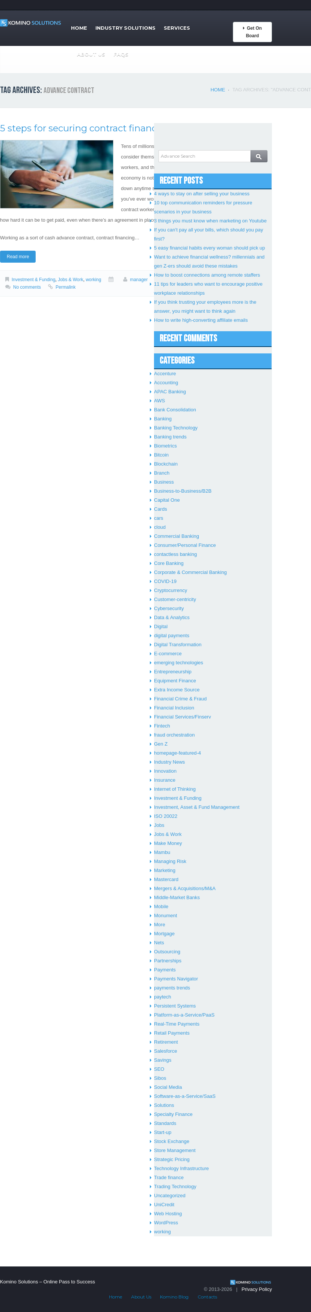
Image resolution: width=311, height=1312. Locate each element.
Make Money (168, 843)
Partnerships (167, 960)
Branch (161, 473)
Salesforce (165, 1051)
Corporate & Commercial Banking (190, 572)
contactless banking (175, 554)
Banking (163, 419)
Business (164, 482)
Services (177, 28)
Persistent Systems (175, 1006)
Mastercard (166, 879)
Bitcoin (161, 455)
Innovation (165, 771)
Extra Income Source (176, 690)
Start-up (162, 1132)
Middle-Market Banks (177, 897)
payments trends (172, 988)
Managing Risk (170, 861)
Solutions (164, 1105)
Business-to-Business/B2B (182, 491)
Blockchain (166, 464)
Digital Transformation (177, 644)
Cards (160, 509)
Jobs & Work (70, 279)
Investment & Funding (33, 279)
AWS (159, 400)
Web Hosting (168, 1213)
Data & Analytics (172, 617)
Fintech (162, 726)
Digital (161, 626)
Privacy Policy (257, 1289)
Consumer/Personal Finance (185, 545)
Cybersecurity (169, 608)
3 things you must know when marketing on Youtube (210, 221)
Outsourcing (167, 951)
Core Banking (169, 563)
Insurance (164, 780)
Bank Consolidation (175, 409)
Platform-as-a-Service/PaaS (184, 1015)
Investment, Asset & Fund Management (197, 807)
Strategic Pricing (172, 1159)
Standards (165, 1123)
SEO (159, 1069)
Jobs (159, 825)
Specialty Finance (173, 1114)
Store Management (175, 1150)
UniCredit (164, 1204)
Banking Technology (176, 428)
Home (79, 28)
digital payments (171, 635)
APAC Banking (170, 391)
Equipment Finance (175, 680)
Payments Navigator (176, 979)
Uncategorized (170, 1195)
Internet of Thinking (175, 789)
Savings (162, 1060)
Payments (165, 970)
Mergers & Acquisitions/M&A (185, 888)
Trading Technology (175, 1186)
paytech (162, 997)
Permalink (65, 287)
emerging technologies (178, 662)
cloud (160, 527)
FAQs (120, 54)
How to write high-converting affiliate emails (201, 320)
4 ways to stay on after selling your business (201, 193)
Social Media (168, 1087)
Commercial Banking (176, 536)
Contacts (207, 1297)
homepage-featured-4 (177, 753)
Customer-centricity (175, 599)
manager (139, 279)
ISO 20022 (165, 816)
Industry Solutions (125, 28)
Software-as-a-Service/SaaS (185, 1096)
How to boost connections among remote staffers (207, 275)
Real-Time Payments (176, 1024)
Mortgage (164, 933)
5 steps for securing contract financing (85, 128)
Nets (159, 942)
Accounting (166, 382)
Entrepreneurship (173, 671)
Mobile (161, 906)
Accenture (165, 373)
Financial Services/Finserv (182, 717)
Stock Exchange (171, 1141)
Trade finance (169, 1177)
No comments (27, 287)
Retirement (166, 1042)
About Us (91, 54)
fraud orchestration (174, 735)
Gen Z (161, 744)
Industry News (169, 762)
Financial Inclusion (174, 708)
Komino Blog (174, 1297)
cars (158, 518)
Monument (165, 915)
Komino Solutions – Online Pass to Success (47, 1282)
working (93, 279)
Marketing (164, 870)
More (159, 924)
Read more (18, 256)
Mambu (162, 852)
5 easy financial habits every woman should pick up (209, 248)
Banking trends (170, 437)
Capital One (167, 500)
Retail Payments (172, 1033)
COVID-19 (165, 581)
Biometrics (165, 446)
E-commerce (168, 653)
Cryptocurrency (170, 590)
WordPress (166, 1222)
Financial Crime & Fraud (180, 699)
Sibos (160, 1078)
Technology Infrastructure (181, 1168)
